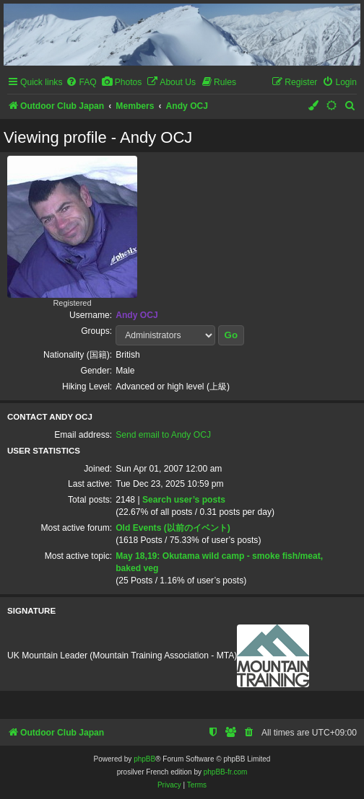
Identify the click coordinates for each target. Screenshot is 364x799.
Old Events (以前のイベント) (173, 528)
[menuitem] (81, 82)
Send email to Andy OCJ (163, 435)
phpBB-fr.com (226, 772)
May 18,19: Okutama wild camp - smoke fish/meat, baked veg (219, 562)
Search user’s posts (183, 500)
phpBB (144, 759)
